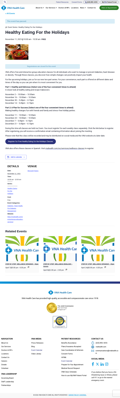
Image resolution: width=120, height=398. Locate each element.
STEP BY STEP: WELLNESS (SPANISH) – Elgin (21, 264)
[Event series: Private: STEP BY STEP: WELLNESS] (66, 269)
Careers (4, 361)
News (82, 8)
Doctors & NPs (64, 8)
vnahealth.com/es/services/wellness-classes (64, 148)
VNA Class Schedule (69, 372)
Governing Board (7, 378)
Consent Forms (77, 2)
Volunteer (4, 368)
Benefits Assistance (68, 343)
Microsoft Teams (33, 171)
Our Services (50, 8)
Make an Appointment (109, 8)
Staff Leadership (7, 382)
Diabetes (10, 206)
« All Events (10, 13)
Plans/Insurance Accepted (71, 347)
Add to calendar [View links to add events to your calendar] (16, 157)
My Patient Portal (109, 2)
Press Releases (37, 343)
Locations (75, 8)
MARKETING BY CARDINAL (77, 395)
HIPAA (63, 357)
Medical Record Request (70, 368)
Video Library (36, 354)
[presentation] (22, 248)
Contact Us (91, 8)
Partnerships (6, 385)
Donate (4, 365)
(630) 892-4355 (91, 2)
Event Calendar (36, 350)
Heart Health (18, 206)
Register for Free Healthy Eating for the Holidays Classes (30, 141)
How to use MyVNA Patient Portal (73, 375)
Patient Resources (62, 2)
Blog (33, 347)
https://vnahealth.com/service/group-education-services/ (15, 219)
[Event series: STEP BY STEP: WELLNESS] (28, 267)
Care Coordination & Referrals (72, 350)
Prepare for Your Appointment (72, 365)
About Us (39, 8)
